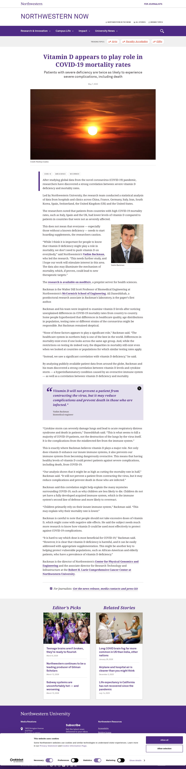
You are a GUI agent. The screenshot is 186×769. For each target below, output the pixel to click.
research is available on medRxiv (69, 282)
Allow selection (164, 752)
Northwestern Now (55, 17)
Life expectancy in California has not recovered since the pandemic (117, 686)
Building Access (104, 732)
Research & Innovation (36, 31)
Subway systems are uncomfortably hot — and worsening (63, 686)
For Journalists (153, 4)
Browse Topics (156, 22)
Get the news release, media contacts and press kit (105, 588)
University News (106, 31)
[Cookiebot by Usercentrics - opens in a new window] (16, 764)
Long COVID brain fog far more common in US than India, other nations (118, 652)
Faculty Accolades (137, 41)
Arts (114, 41)
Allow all (164, 743)
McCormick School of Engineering (84, 293)
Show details (136, 764)
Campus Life (64, 31)
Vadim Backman (93, 254)
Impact (84, 31)
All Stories (141, 22)
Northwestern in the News (119, 22)
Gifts (159, 41)
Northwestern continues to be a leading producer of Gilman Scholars (66, 667)
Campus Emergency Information (111, 736)
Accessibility (103, 728)
